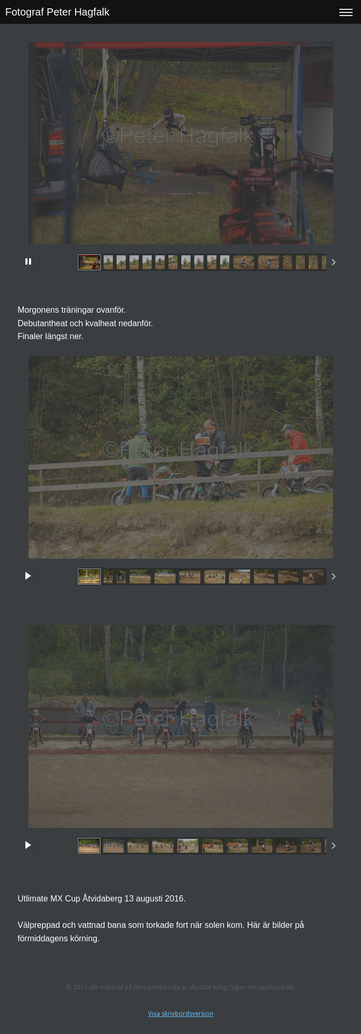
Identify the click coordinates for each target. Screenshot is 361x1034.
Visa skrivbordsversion (180, 1013)
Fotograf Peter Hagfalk (57, 12)
